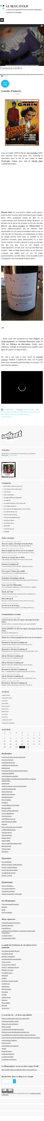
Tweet (18, 94)
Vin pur (4, 1048)
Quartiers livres (9, 523)
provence (32, 412)
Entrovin (4, 824)
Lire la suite (13, 455)
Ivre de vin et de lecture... (11, 605)
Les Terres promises (17, 226)
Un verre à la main (7, 760)
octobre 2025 (6, 695)
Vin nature (5, 851)
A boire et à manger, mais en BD (12, 894)
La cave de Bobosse (8, 813)
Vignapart (5, 975)
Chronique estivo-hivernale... (13, 489)
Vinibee (4, 978)
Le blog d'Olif (17, 6)
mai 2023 (5, 717)
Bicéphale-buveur (7, 797)
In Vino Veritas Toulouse (9, 1040)
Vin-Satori (5, 992)
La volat (4, 994)
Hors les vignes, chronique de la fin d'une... (18, 544)
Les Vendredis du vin (10, 512)
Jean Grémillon (32, 153)
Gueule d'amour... (12, 90)
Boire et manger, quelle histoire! (12, 864)
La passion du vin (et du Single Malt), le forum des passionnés (21, 1037)
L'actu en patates (7, 912)
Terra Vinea (5, 1008)
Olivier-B (5, 637)
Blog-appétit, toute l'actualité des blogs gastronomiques (19, 1070)
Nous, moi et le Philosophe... (12, 585)
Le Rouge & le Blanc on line (10, 1021)
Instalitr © (7, 500)
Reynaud (5, 642)
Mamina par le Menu (10, 514)
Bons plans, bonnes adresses (13, 486)
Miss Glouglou (6, 800)
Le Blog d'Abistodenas (9, 830)
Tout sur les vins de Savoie (10, 1024)
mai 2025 (5, 701)
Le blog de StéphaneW (9, 789)
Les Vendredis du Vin (8, 762)
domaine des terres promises (20, 412)
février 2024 (6, 706)
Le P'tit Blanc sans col (8, 819)
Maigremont (6, 768)
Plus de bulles (6, 1003)
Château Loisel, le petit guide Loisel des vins (15, 1032)
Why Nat (4, 1005)
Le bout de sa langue (8, 891)
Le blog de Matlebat (8, 773)
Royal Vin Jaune (7, 1051)
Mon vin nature (6, 989)
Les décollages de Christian (10, 805)
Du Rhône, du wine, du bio (10, 981)
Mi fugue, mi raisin (7, 970)
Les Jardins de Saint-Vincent (10, 951)
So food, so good (7, 875)
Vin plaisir (5, 802)
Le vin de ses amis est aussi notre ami (13, 757)
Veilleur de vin (6, 997)
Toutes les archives (8, 723)
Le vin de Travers (7, 935)
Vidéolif (6, 531)
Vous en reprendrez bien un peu (12, 843)
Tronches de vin (29, 409)
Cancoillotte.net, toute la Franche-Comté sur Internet (19, 1035)
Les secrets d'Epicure (8, 888)
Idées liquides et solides (9, 821)
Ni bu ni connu (6, 849)
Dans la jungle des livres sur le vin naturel (17, 550)
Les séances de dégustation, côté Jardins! (17, 509)
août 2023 (5, 709)
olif (3, 656)
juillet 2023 (5, 711)
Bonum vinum (6, 838)
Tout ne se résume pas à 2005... (13, 557)
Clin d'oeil (7, 492)
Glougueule (5, 783)
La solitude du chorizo (8, 873)
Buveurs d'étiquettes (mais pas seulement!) (15, 1018)
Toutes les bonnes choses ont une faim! (14, 786)
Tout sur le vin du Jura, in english (12, 827)
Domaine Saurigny (7, 925)
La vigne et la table (7, 1057)
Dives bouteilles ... (9, 495)
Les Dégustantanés (10, 506)
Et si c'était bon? (6, 862)
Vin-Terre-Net (6, 1043)
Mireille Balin (37, 161)
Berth (3, 910)
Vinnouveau (5, 986)
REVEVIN (7, 526)
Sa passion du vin (7, 791)
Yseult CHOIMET (8, 629)
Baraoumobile (6, 808)
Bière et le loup (6, 846)
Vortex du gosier (7, 835)
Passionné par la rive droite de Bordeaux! (15, 771)
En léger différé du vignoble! (13, 497)
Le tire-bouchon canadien (10, 776)
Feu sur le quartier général (10, 904)
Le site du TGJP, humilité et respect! (13, 1029)
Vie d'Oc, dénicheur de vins (10, 967)
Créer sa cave (6, 962)
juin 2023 (5, 714)
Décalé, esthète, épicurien (10, 811)
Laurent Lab (6, 620)
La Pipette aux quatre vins (10, 765)
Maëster (4, 907)
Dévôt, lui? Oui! (7, 592)
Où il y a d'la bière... (8, 886)
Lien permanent (7, 409)
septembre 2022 (7, 720)
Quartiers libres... (9, 520)
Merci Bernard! (7, 599)
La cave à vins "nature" (9, 964)
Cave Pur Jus (6, 983)
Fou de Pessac (6, 928)
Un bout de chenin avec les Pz (11, 923)
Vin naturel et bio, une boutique (11, 959)
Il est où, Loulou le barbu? (9, 867)
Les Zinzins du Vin (7, 954)
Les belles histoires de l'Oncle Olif (14, 503)
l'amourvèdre (5, 412)
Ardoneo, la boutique (8, 956)
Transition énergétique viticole (13, 578)
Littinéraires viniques (8, 794)
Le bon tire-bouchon (8, 1054)
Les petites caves (7, 973)
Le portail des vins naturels (10, 1046)
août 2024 (5, 703)
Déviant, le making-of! (10, 564)
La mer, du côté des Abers (10, 870)
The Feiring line (6, 816)
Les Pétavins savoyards (9, 1059)
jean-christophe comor (21, 414)
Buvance (4, 1000)
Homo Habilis (6, 840)
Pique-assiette (6, 1027)
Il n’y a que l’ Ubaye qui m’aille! (13, 571)
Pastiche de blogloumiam (12, 517)
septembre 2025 (7, 698)
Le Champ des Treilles (9, 938)
